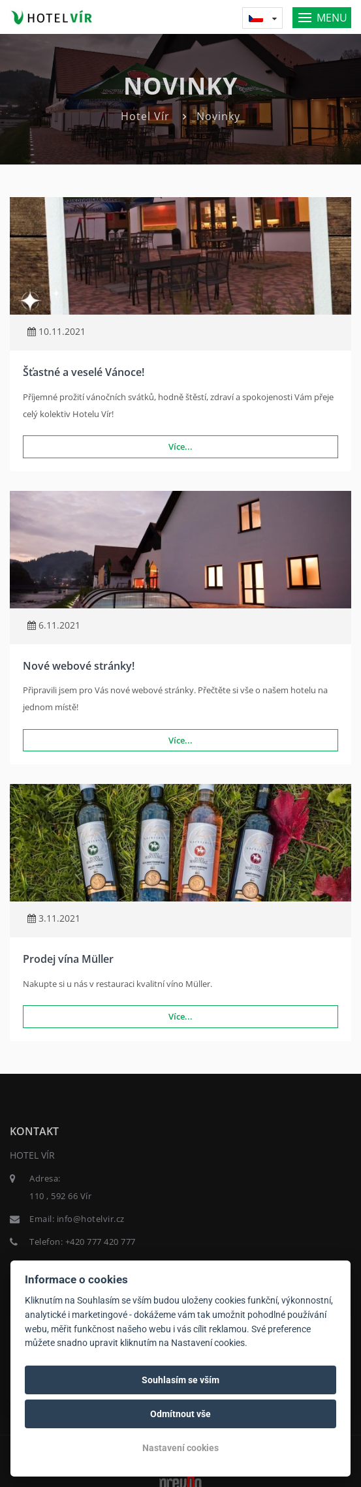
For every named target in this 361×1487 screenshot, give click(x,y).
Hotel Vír (145, 116)
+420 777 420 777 (100, 1241)
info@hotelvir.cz (91, 1219)
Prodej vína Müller (68, 959)
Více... (180, 446)
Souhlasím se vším (180, 1380)
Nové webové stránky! (78, 666)
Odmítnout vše (180, 1414)
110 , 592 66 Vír (60, 1196)
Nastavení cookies (180, 1448)
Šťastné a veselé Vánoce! (83, 372)
